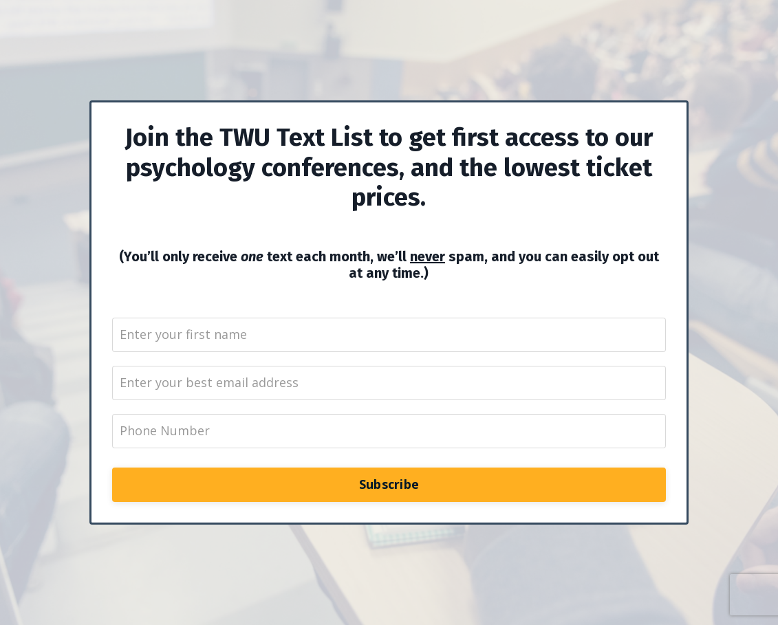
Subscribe (389, 484)
